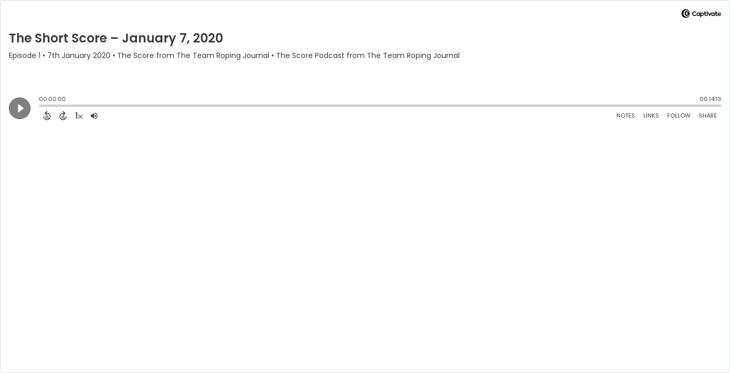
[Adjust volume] (94, 115)
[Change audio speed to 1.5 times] (79, 115)
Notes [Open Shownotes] (625, 115)
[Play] (20, 108)
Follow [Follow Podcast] (679, 115)
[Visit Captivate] (701, 15)
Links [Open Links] (651, 115)
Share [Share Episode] (708, 115)
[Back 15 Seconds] (47, 115)
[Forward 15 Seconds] (63, 115)
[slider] (41, 107)
